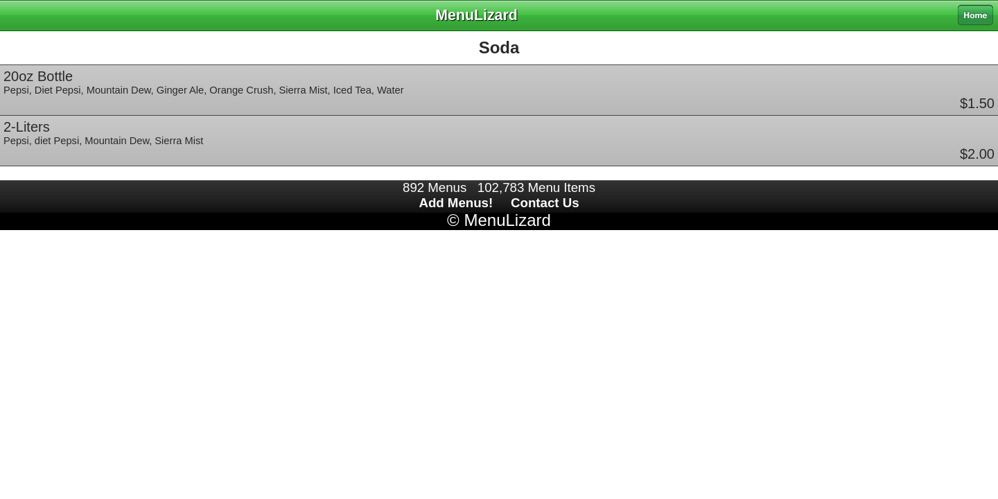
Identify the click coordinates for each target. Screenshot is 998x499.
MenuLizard (507, 220)
